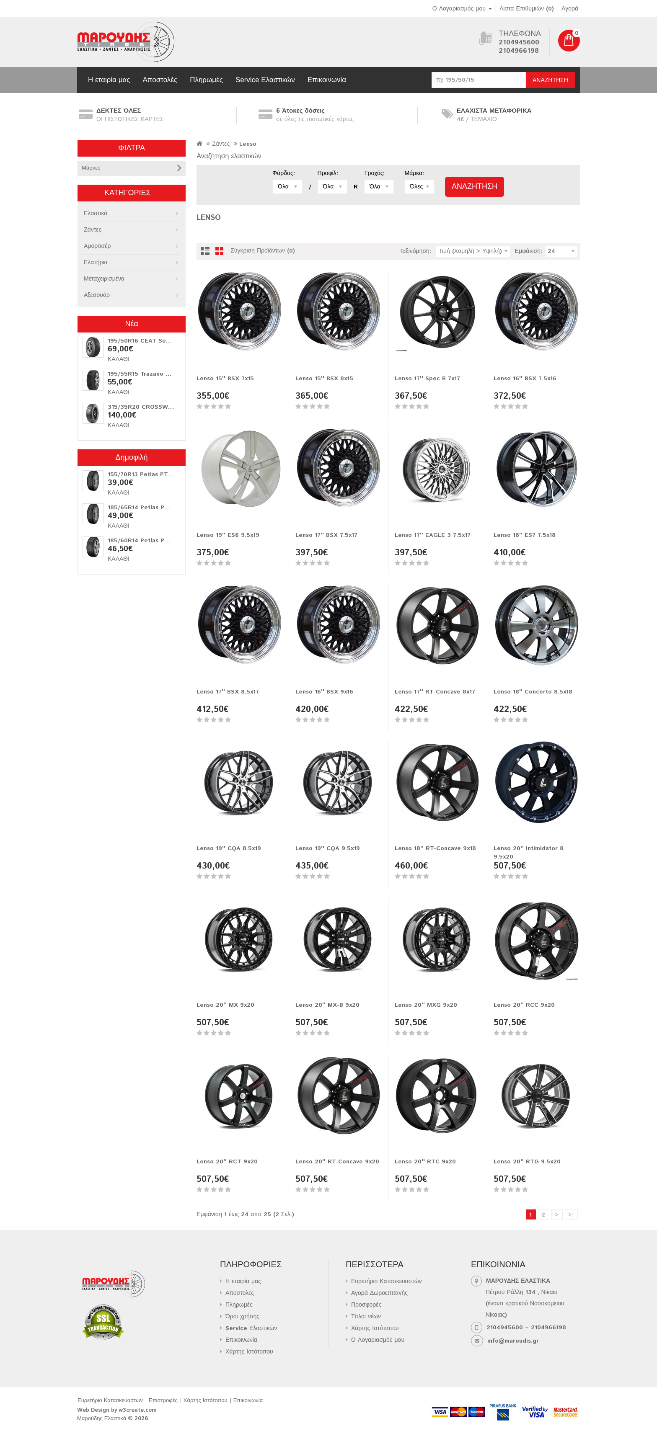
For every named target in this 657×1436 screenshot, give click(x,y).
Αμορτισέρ (97, 246)
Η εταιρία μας (109, 80)
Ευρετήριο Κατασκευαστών (386, 1281)
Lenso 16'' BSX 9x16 (324, 692)
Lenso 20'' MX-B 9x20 (327, 1005)
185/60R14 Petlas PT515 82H (150, 540)
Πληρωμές (206, 80)
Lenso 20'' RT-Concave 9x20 (337, 1162)
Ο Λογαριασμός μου (377, 1340)
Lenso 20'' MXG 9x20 (426, 1005)
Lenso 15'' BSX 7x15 (225, 378)
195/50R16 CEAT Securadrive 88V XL (162, 341)
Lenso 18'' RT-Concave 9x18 (435, 848)
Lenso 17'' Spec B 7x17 (427, 378)
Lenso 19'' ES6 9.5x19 (228, 535)
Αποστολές (159, 80)
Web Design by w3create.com (117, 1410)
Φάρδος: (283, 173)
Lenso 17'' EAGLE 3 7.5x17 (433, 535)
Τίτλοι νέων (366, 1316)
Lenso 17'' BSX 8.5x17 (228, 692)
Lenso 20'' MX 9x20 (225, 1005)
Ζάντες (92, 230)
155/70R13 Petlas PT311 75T (149, 474)
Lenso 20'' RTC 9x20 (425, 1162)
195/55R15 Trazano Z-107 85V (151, 374)
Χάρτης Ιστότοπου (249, 1352)
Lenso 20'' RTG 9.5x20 (527, 1162)
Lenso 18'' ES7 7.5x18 (525, 535)
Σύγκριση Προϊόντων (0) (262, 251)
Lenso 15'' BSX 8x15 (324, 378)
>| (571, 1215)
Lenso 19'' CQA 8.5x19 (229, 848)
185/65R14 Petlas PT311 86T (149, 507)
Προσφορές (366, 1305)
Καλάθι (118, 359)
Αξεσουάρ (97, 295)
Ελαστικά (95, 213)
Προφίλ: (328, 173)
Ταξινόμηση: (415, 251)
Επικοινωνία (327, 80)
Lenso (247, 144)
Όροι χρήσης (242, 1316)
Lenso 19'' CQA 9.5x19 (327, 848)
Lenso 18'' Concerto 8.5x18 (533, 692)
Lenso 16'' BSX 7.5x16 (525, 378)
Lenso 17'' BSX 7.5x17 (326, 535)
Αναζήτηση (550, 80)
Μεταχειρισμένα (104, 279)
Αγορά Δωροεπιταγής (379, 1293)
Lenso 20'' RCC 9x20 (524, 1005)
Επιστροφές (163, 1401)
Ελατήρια (96, 262)
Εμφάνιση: (528, 251)
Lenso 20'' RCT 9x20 (227, 1162)
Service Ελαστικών (265, 80)
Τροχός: (374, 173)
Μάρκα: (414, 173)
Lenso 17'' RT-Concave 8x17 (435, 692)
